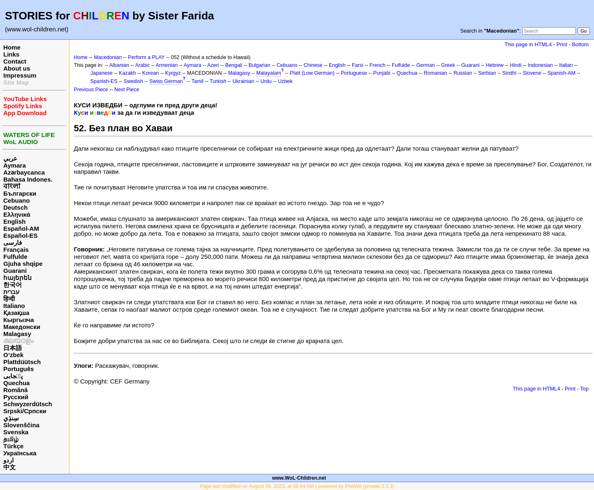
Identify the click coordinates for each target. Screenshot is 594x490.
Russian (462, 73)
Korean (150, 73)
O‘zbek (13, 354)
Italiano (14, 305)
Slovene (532, 73)
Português (18, 368)
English (14, 221)
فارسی (12, 242)
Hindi (515, 65)
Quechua (16, 382)
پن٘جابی (13, 375)
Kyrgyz (173, 73)
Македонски (21, 326)
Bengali (234, 65)
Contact (14, 61)
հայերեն (17, 277)
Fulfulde (15, 256)
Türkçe (13, 446)
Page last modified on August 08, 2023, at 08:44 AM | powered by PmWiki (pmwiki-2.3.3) (297, 486)
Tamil (197, 81)
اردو (8, 460)
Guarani (15, 270)
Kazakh (127, 73)
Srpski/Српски (24, 410)
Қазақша (16, 312)
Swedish (133, 81)
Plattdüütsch (22, 361)
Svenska (15, 432)
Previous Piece (91, 89)
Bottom (580, 44)
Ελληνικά (16, 214)
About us (16, 68)
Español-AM (21, 228)
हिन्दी (9, 298)
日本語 (12, 347)
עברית (11, 291)
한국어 (12, 284)
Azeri (213, 65)
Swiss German (166, 81)
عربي (10, 158)
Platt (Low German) (312, 73)
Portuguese (354, 73)
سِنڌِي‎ (11, 417)
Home (12, 47)
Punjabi (382, 73)
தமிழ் (11, 439)
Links (11, 54)
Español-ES (20, 235)
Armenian (166, 65)
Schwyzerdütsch (27, 403)
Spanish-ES (104, 81)
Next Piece (126, 89)
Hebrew (495, 65)
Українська (19, 453)
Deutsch (15, 207)
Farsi (357, 65)
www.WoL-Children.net (299, 478)
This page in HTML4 (528, 44)
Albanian (119, 65)
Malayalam (268, 73)
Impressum (19, 75)
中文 (9, 467)
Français (16, 249)
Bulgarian (260, 65)
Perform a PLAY (146, 57)
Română (15, 389)
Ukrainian (244, 81)
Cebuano (16, 200)
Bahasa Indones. (27, 179)
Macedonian (108, 57)
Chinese (313, 65)
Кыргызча (18, 319)
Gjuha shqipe (22, 263)
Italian (566, 65)
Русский (15, 396)
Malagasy (17, 333)
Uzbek (285, 81)
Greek (448, 65)
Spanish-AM (561, 73)
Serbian (487, 73)
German (425, 65)
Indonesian (540, 65)
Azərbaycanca (24, 172)
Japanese (101, 73)
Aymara (14, 165)
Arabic (142, 65)
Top (584, 389)
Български (19, 193)
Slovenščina (21, 424)
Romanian (435, 73)
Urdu (266, 81)
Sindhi (509, 73)
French (378, 65)
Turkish (218, 81)
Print (561, 44)
